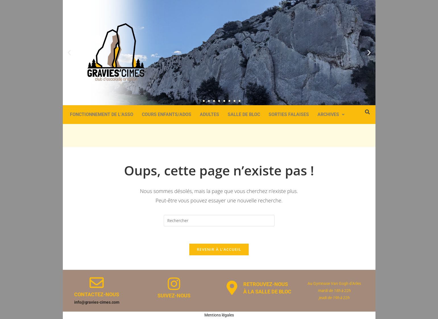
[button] (69, 52)
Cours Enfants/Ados (166, 114)
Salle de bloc (244, 114)
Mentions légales (219, 315)
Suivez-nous (173, 296)
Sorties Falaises (289, 114)
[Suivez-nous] (174, 284)
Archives (330, 114)
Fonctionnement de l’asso (101, 114)
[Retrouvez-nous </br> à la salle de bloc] (232, 288)
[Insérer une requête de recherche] (219, 220)
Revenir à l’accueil (219, 249)
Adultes (209, 114)
